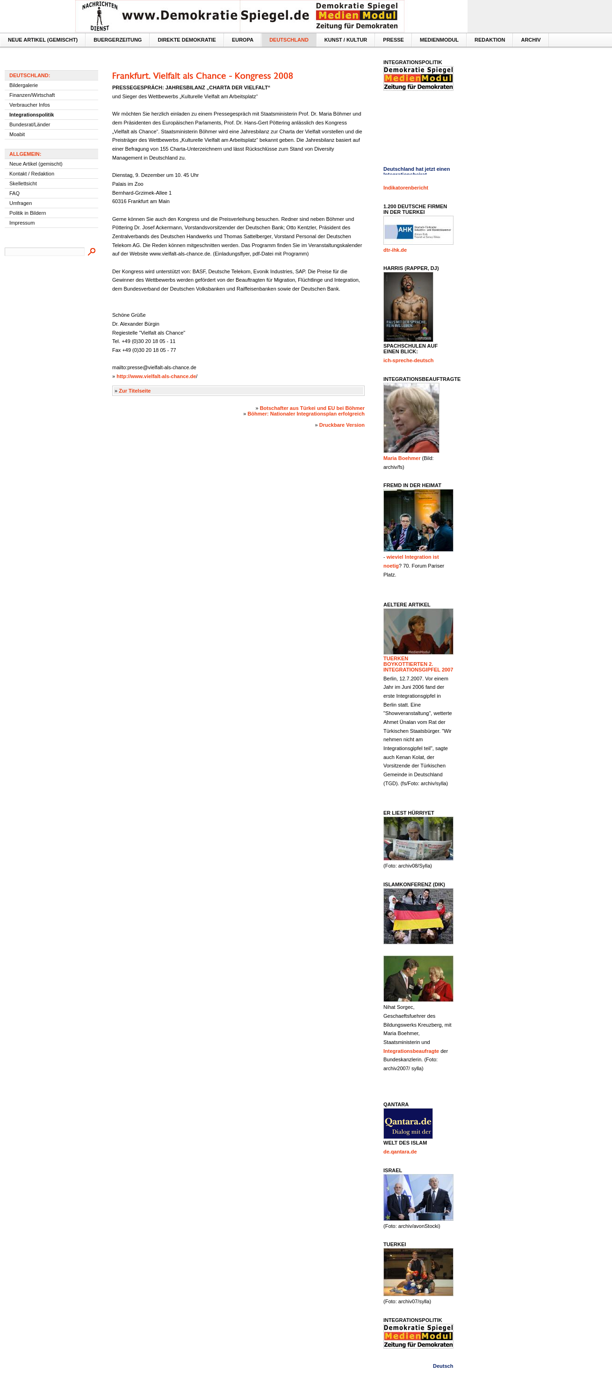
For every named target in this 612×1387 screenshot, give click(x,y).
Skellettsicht (23, 183)
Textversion (445, 7)
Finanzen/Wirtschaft (32, 95)
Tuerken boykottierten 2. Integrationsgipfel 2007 (418, 664)
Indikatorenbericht (405, 187)
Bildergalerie (23, 85)
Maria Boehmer (401, 458)
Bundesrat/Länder (29, 124)
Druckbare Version (342, 425)
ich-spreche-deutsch (408, 360)
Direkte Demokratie (187, 40)
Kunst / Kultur (345, 40)
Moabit (17, 134)
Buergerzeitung (118, 40)
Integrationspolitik (31, 114)
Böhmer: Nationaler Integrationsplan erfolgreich (306, 413)
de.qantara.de (400, 1151)
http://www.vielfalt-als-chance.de (156, 376)
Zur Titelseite (135, 391)
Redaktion (490, 40)
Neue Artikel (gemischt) (43, 40)
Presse (393, 40)
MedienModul (439, 40)
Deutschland (289, 40)
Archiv (530, 40)
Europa (242, 40)
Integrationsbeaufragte (411, 1051)
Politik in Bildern (27, 213)
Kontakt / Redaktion (31, 173)
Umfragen (20, 203)
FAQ (14, 193)
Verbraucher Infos (29, 105)
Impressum (22, 223)
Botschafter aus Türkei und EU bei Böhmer (312, 408)
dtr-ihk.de (395, 250)
